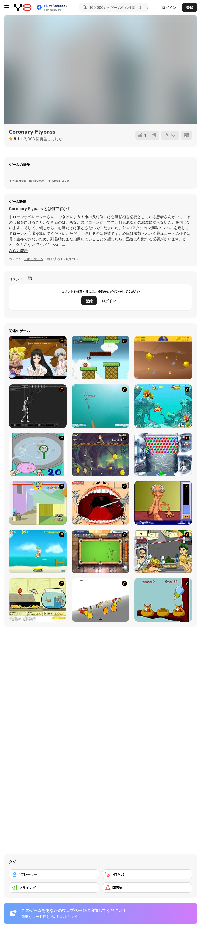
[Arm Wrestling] (163, 503)
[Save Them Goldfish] (38, 600)
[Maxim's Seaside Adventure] (38, 551)
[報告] (170, 135)
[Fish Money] (100, 454)
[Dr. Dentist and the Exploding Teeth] (100, 503)
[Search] (84, 7)
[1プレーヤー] (54, 874)
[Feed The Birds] (163, 600)
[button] (18, 251)
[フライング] (54, 887)
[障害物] (147, 887)
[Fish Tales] (163, 406)
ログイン (169, 7)
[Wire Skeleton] (38, 406)
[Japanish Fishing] (38, 454)
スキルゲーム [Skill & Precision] (33, 259)
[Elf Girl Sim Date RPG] (38, 357)
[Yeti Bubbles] (163, 454)
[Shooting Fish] (100, 406)
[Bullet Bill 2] (100, 357)
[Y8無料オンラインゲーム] (22, 7)
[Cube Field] (100, 600)
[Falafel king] (163, 551)
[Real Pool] (100, 551)
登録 (189, 7)
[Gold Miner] (163, 357)
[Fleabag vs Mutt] (38, 503)
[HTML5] (147, 874)
